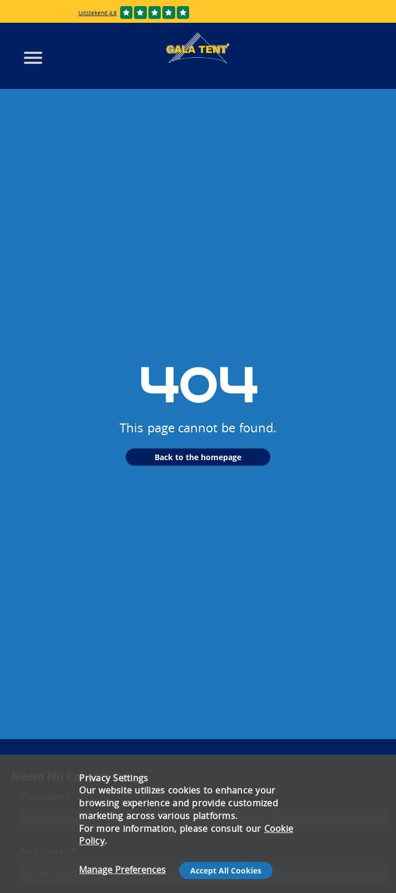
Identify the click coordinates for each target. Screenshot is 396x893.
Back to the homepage (198, 457)
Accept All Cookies (225, 870)
